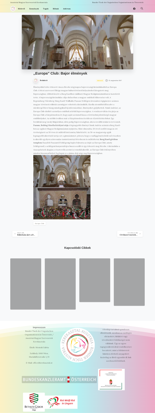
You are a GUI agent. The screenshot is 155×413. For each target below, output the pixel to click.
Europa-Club (39, 223)
